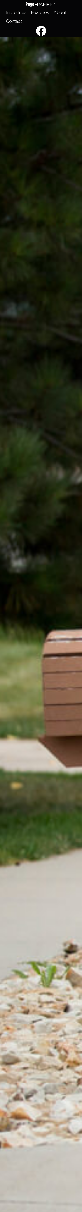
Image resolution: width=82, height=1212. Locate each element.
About (60, 12)
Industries (16, 12)
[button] (41, 4)
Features (40, 12)
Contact (14, 21)
